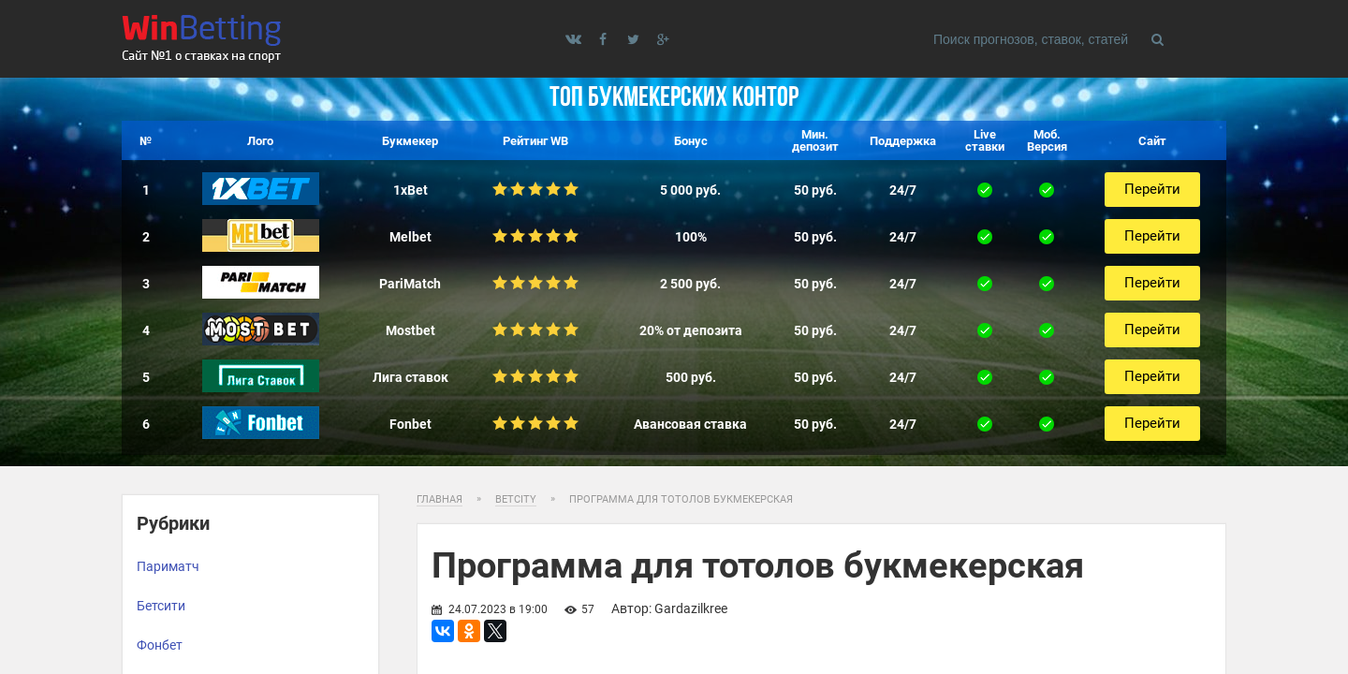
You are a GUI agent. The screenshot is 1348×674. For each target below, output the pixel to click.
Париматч (168, 566)
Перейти (1152, 189)
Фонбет (160, 644)
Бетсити (161, 605)
